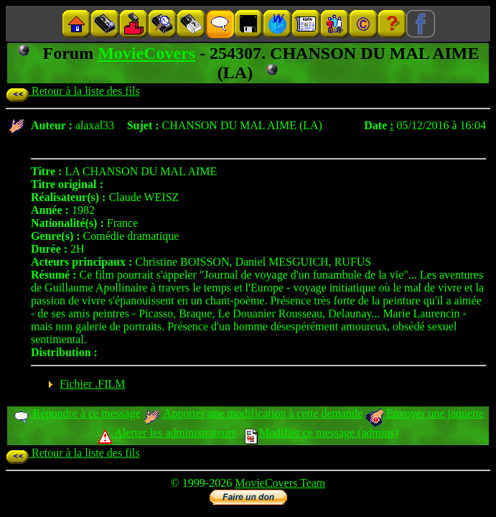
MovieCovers (146, 53)
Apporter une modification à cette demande (252, 413)
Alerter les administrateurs (167, 433)
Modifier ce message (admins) (321, 433)
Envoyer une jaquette (424, 413)
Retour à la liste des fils (73, 91)
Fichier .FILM (93, 384)
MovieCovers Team (280, 483)
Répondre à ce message (76, 413)
